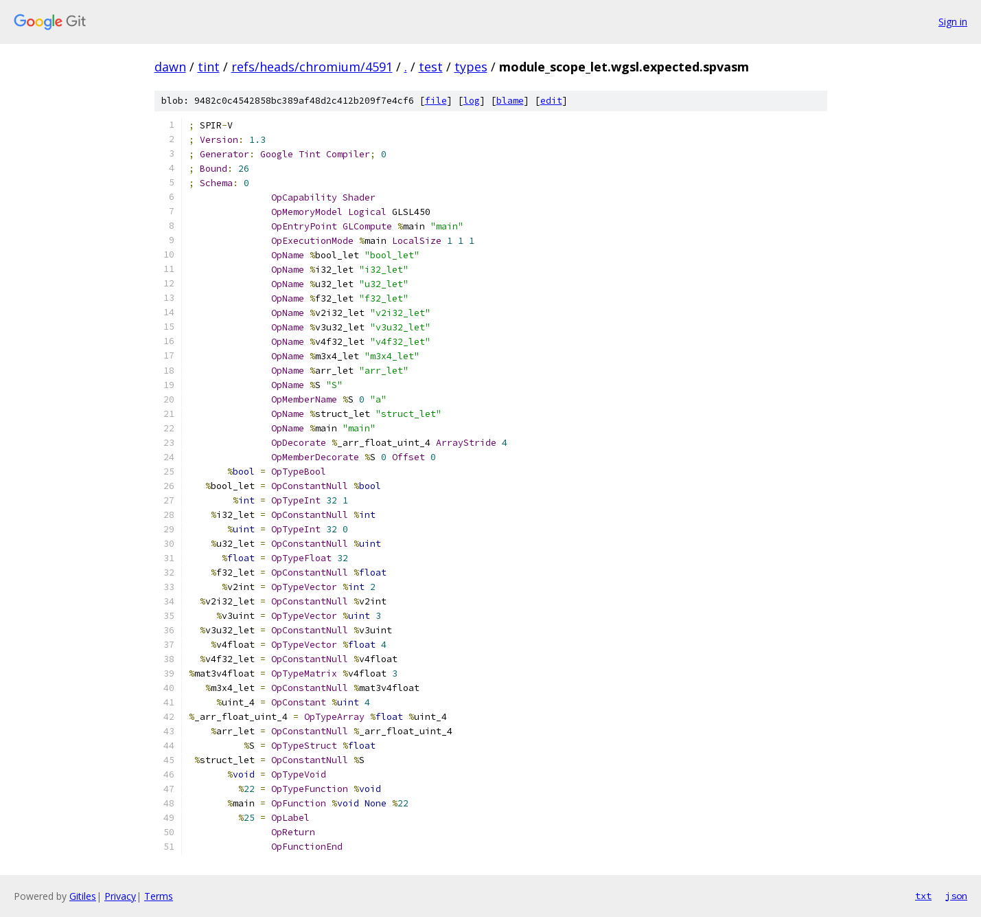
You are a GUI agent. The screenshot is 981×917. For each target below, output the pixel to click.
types (470, 66)
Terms (158, 896)
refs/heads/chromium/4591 (312, 66)
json (956, 896)
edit (551, 100)
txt (923, 896)
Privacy (120, 896)
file (436, 100)
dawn (170, 66)
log (471, 100)
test (431, 66)
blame (510, 100)
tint (209, 66)
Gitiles (82, 896)
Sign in (952, 21)
